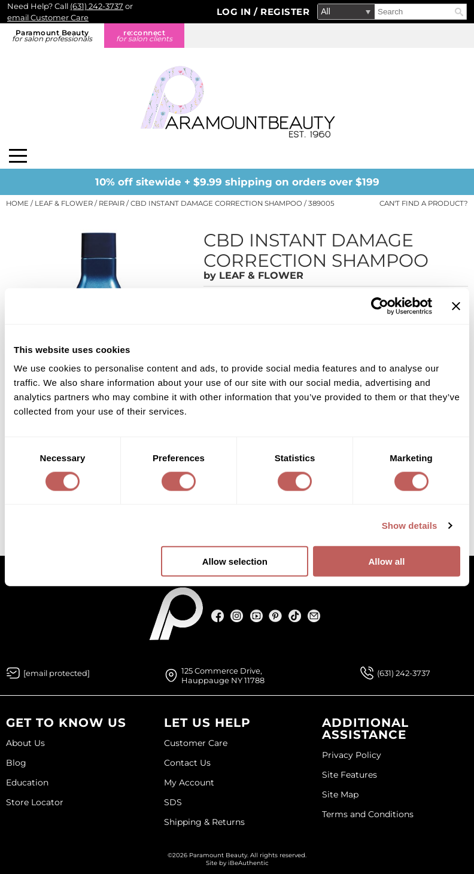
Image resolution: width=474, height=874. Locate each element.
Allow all (386, 561)
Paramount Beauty (52, 35)
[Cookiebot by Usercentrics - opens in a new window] (379, 306)
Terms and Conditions (368, 814)
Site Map (340, 794)
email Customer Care (48, 17)
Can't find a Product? (423, 203)
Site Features (349, 774)
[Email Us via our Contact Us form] (56, 673)
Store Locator (34, 802)
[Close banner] (456, 306)
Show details (409, 525)
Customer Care (195, 743)
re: (144, 35)
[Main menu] (18, 156)
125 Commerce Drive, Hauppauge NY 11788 (223, 675)
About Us (25, 743)
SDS (173, 802)
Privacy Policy (351, 755)
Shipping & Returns (204, 822)
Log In (235, 11)
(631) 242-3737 (96, 6)
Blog (16, 762)
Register (284, 11)
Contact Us (187, 762)
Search (459, 12)
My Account (189, 782)
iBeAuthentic (248, 863)
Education (27, 782)
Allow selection (235, 561)
